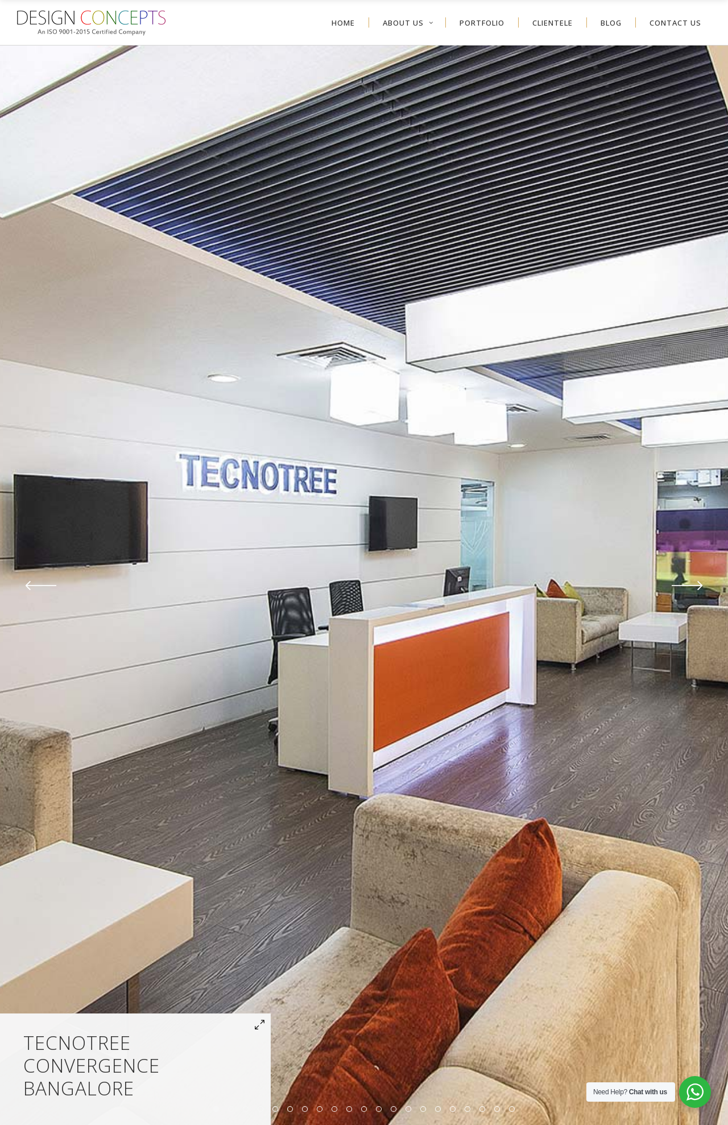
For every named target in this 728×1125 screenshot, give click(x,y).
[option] (364, 585)
